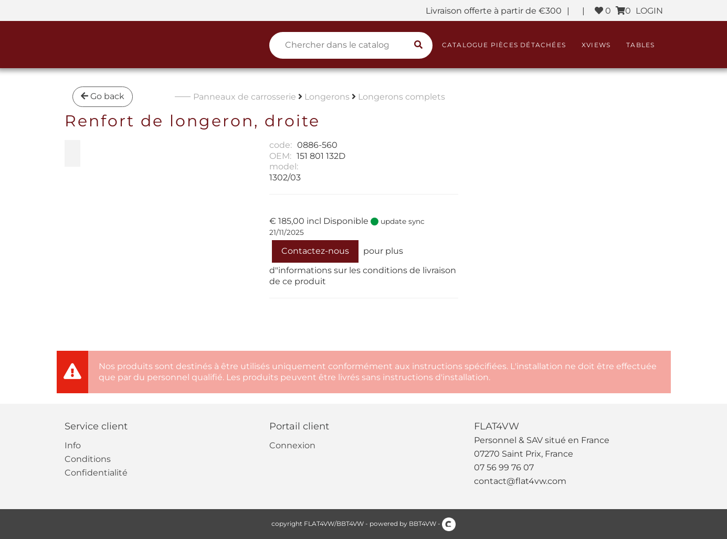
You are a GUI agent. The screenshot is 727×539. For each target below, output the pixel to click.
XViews (596, 45)
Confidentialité (96, 473)
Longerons (327, 97)
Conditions (88, 459)
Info (73, 445)
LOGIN (649, 11)
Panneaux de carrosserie (244, 97)
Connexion (292, 445)
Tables (640, 45)
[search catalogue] (418, 45)
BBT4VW (422, 523)
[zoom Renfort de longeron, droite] (72, 153)
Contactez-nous (315, 251)
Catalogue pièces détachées (504, 45)
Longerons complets (401, 97)
